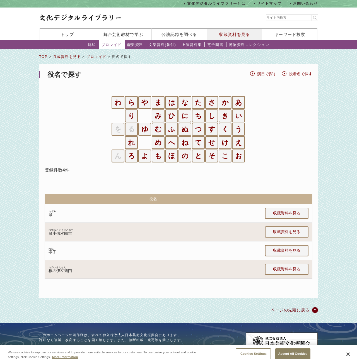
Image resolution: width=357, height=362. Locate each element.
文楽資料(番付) (162, 45)
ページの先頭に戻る (290, 310)
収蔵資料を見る (234, 34)
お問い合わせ (305, 3)
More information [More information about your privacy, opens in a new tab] (65, 360)
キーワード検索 (289, 34)
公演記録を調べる (179, 34)
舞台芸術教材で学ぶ (123, 34)
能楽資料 (135, 45)
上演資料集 (192, 45)
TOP (43, 57)
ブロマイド (112, 45)
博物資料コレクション (249, 45)
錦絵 (92, 45)
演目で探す (267, 74)
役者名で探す (300, 74)
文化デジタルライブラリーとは (216, 3)
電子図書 (215, 45)
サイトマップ (269, 3)
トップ (67, 34)
